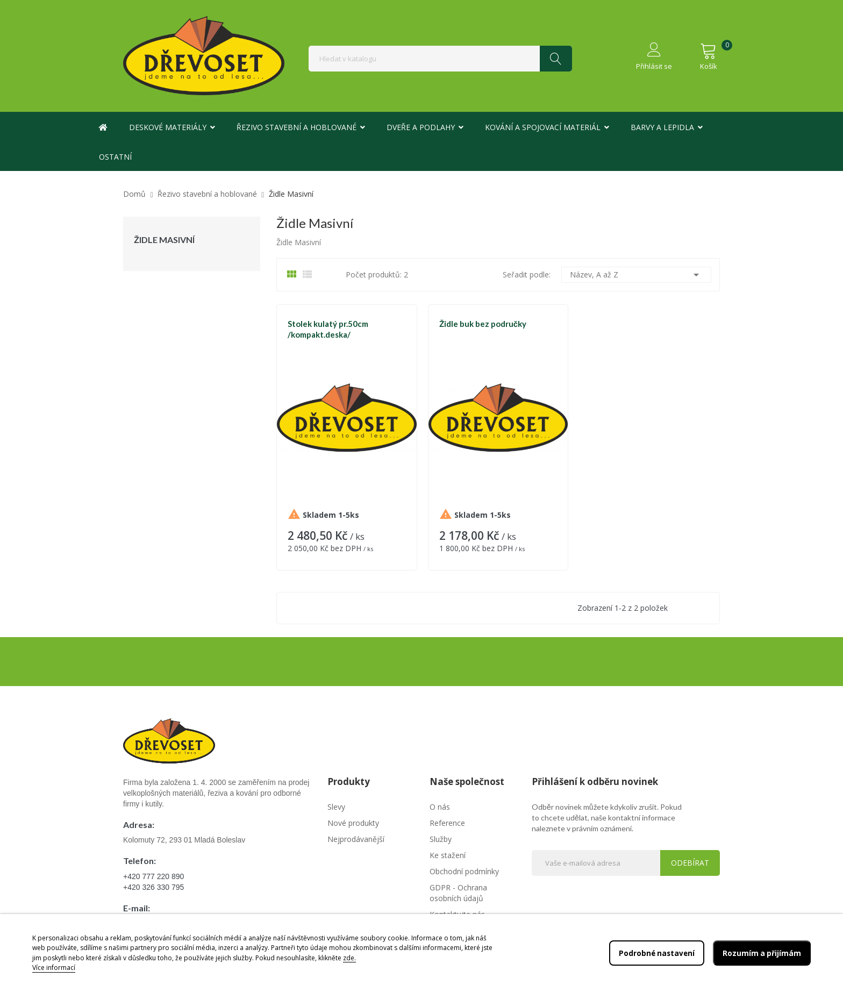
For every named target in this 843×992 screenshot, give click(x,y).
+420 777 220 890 (153, 876)
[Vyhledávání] (440, 59)
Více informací (53, 967)
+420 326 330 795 (153, 887)
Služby (441, 839)
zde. (349, 957)
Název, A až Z (636, 274)
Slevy (336, 807)
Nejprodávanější (355, 839)
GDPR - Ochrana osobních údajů (458, 892)
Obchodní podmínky (464, 871)
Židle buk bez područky (482, 324)
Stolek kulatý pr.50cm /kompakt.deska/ (328, 329)
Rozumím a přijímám (761, 953)
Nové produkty (353, 823)
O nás (440, 807)
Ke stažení (448, 855)
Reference (447, 823)
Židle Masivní (164, 239)
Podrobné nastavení (655, 953)
